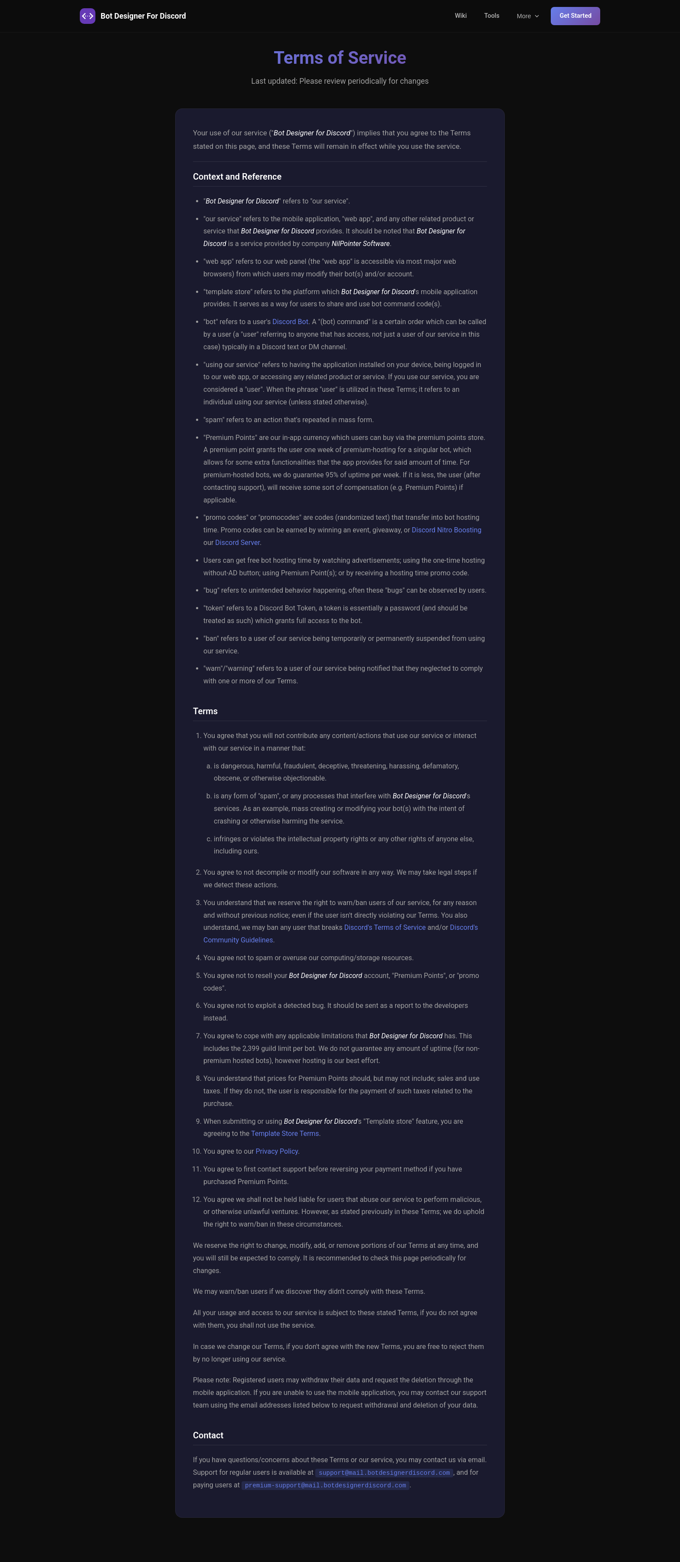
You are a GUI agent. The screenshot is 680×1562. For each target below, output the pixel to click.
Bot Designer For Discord (133, 16)
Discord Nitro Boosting (447, 530)
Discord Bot (290, 322)
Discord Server (237, 542)
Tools (491, 16)
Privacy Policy (276, 1151)
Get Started (575, 16)
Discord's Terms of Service (385, 927)
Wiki (461, 16)
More (529, 16)
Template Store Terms (285, 1133)
